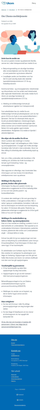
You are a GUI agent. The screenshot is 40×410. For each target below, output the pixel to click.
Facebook (20, 394)
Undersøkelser (15, 376)
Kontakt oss (15, 350)
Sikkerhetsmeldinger (16, 379)
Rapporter (13, 374)
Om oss (14, 339)
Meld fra (13, 381)
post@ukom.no (15, 355)
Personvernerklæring (20, 405)
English (13, 343)
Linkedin (20, 400)
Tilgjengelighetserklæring (17, 345)
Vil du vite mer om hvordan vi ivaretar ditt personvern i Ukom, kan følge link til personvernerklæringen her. (16, 324)
